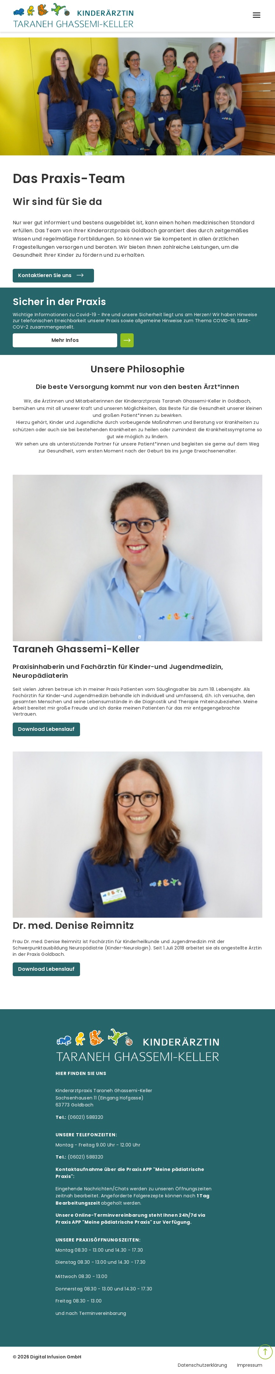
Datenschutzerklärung (202, 1365)
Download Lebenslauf (46, 729)
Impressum (249, 1365)
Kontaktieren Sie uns (53, 275)
